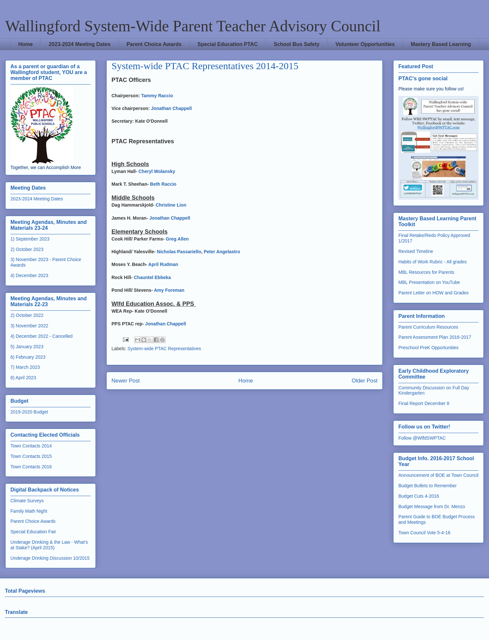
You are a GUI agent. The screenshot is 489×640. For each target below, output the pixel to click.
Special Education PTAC (228, 44)
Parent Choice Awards (154, 44)
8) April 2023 (23, 377)
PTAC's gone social (423, 78)
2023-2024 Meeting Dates (79, 44)
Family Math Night (28, 511)
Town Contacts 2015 (31, 456)
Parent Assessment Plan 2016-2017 (434, 337)
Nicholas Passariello (179, 251)
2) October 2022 (26, 315)
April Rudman (163, 264)
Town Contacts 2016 (31, 466)
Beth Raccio (163, 184)
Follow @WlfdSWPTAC (422, 438)
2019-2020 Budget (29, 411)
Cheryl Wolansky (157, 171)
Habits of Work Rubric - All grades (432, 261)
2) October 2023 (26, 249)
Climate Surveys (27, 500)
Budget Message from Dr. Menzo (431, 506)
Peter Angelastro (222, 251)
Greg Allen (177, 239)
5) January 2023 (26, 346)
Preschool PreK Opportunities (428, 347)
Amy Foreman (169, 290)
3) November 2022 (29, 325)
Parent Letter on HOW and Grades (433, 292)
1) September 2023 (30, 239)
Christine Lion (171, 205)
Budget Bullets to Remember (427, 485)
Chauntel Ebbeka (152, 277)
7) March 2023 (25, 367)
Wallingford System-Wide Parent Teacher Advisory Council (192, 26)
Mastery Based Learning (441, 44)
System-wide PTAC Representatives (164, 348)
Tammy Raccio (157, 95)
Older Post (365, 381)
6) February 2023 (27, 357)
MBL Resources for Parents (426, 272)
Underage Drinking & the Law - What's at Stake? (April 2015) (49, 544)
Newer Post (125, 381)
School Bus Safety (296, 44)
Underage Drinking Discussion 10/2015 (50, 558)
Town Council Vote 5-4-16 (424, 532)
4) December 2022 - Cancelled (41, 336)
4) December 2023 (29, 275)
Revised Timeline (415, 251)
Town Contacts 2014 (31, 445)
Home (25, 44)
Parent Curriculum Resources (428, 327)
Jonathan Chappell (171, 108)
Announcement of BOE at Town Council (438, 475)
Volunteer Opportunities (365, 44)
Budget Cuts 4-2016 (418, 496)
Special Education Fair (33, 531)
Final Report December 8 (423, 403)
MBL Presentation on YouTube (429, 282)
